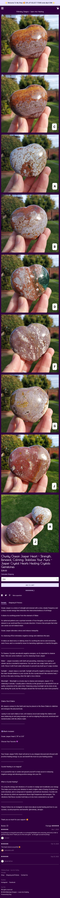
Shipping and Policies (12, 875)
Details (4, 603)
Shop (3, 875)
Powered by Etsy (6, 894)
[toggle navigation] (2, 8)
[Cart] (58, 8)
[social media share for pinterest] (10, 595)
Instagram (4, 882)
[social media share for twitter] (6, 595)
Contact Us (24, 875)
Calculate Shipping (7, 574)
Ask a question (17, 595)
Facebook (12, 882)
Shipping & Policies (15, 603)
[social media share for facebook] (2, 595)
